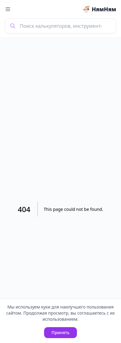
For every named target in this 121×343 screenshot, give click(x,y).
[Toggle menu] (7, 9)
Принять (60, 332)
